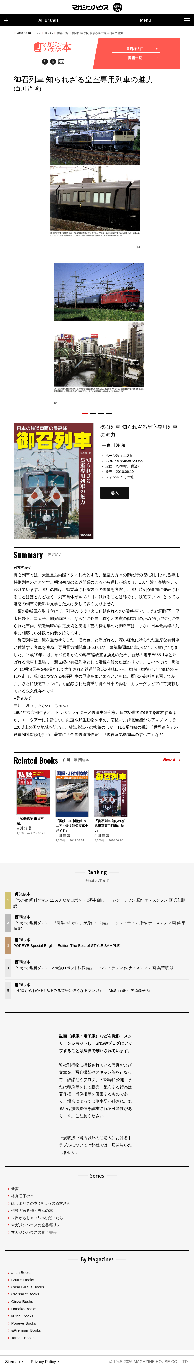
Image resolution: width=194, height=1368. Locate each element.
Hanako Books (23, 1309)
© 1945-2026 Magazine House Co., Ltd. (149, 1362)
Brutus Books (22, 1280)
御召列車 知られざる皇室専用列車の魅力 (97, 33)
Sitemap (12, 1362)
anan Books (21, 1272)
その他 (128, 477)
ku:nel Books (22, 1316)
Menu (165, 20)
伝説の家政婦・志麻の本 (32, 1210)
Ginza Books (22, 1301)
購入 (115, 493)
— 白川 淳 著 (113, 445)
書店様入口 (142, 49)
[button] (85, 414)
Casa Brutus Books (27, 1287)
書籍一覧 (62, 33)
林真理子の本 (22, 1196)
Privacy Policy (43, 1362)
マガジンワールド (97, 7)
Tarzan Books (22, 1338)
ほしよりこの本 (41, 1203)
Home (37, 33)
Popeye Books (23, 1323)
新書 (15, 1188)
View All (171, 760)
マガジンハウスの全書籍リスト (37, 1225)
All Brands (31, 20)
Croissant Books (25, 1294)
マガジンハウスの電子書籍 (34, 1232)
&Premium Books (26, 1330)
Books (49, 33)
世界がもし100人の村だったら (37, 1218)
